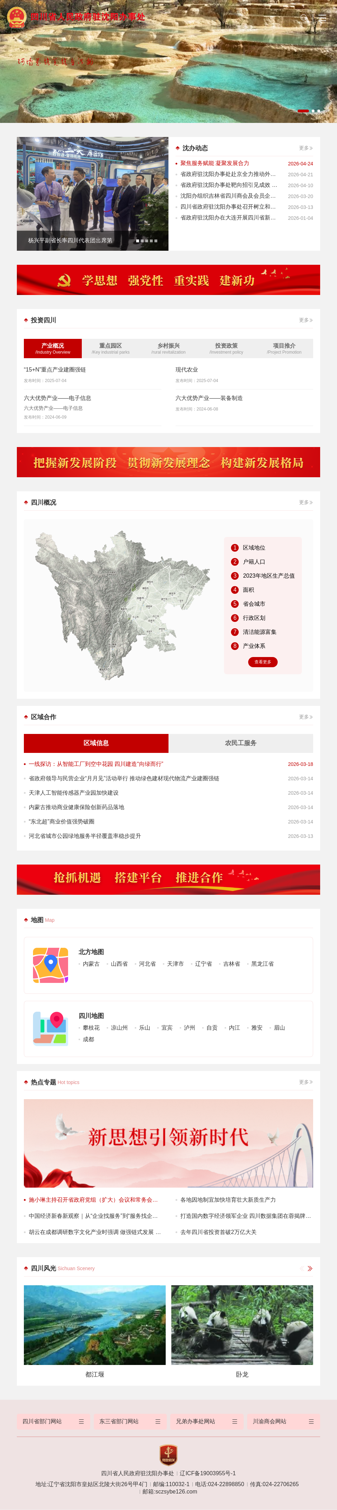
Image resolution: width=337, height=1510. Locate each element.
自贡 (212, 1028)
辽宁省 (203, 964)
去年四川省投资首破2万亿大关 (218, 1232)
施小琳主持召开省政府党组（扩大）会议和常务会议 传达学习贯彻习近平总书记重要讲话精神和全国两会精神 (93, 1200)
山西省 (119, 964)
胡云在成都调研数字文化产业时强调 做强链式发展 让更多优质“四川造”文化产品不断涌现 (95, 1232)
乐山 (144, 1028)
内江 (234, 1028)
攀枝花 (91, 1028)
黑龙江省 (262, 964)
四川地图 (91, 1016)
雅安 (257, 1028)
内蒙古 (91, 964)
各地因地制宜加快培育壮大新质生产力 (228, 1200)
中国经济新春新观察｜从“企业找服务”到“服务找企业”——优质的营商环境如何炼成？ (90, 1216)
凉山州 (119, 1028)
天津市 (175, 964)
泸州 (189, 1028)
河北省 (147, 964)
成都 (88, 1040)
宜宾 (167, 1028)
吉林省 (231, 964)
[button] (302, 1269)
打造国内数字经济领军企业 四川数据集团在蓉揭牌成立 (245, 1216)
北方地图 (91, 952)
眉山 (279, 1028)
